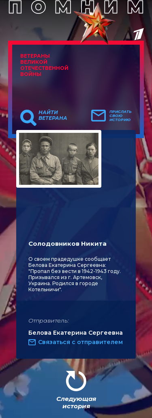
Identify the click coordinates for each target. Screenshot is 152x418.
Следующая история (76, 402)
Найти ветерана (53, 115)
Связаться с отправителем (80, 342)
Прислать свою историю (120, 116)
